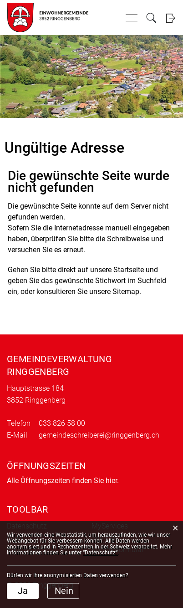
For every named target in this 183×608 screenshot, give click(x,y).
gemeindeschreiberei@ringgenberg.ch (99, 435)
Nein (64, 590)
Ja (23, 590)
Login (170, 18)
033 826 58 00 (62, 423)
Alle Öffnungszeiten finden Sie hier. (63, 480)
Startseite (128, 269)
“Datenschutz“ (100, 552)
